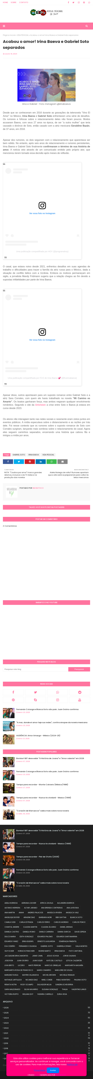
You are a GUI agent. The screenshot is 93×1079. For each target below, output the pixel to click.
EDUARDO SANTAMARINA (67, 936)
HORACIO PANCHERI (26, 951)
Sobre (13, 2)
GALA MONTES (81, 946)
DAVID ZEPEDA (80, 932)
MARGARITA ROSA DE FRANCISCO (19, 970)
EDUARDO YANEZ (11, 941)
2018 (47, 1048)
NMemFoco (61, 1075)
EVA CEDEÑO (10, 946)
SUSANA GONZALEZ (50, 989)
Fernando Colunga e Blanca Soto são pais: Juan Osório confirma (47, 709)
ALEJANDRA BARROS (65, 903)
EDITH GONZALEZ (26, 936)
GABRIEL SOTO (19, 454)
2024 (47, 1017)
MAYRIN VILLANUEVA (30, 975)
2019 (47, 1043)
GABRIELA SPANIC (64, 946)
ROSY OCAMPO (26, 984)
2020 (47, 1038)
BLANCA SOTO (76, 917)
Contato (23, 2)
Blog (37, 1075)
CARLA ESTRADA (26, 922)
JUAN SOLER (37, 960)
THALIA (65, 989)
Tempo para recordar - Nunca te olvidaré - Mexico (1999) (43, 797)
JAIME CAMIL (37, 956)
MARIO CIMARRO (44, 970)
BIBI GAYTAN (61, 917)
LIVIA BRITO (9, 965)
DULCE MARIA (10, 936)
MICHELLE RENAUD (67, 975)
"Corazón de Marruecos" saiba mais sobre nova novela (42, 810)
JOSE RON (9, 960)
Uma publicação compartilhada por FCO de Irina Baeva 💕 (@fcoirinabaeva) (42, 378)
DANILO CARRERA (46, 932)
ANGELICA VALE (72, 912)
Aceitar (53, 1070)
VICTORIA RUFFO (11, 994)
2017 (47, 1053)
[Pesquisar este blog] (35, 669)
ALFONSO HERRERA (12, 908)
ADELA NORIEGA (11, 903)
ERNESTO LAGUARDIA (46, 941)
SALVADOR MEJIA (44, 984)
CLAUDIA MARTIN (30, 927)
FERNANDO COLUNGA (28, 946)
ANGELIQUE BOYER (12, 917)
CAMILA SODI (10, 922)
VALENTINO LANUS (78, 989)
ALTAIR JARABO (30, 908)
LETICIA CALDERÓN (74, 960)
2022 (47, 1028)
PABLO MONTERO (63, 980)
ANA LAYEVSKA (73, 908)
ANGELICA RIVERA (54, 912)
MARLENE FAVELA (11, 975)
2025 (47, 1012)
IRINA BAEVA (33, 454)
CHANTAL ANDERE (12, 927)
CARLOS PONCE (78, 922)
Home (5, 2)
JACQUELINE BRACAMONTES (16, 956)
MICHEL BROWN (49, 975)
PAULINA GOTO (80, 980)
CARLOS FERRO (43, 922)
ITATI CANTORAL (75, 951)
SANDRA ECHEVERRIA (64, 984)
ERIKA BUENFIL (28, 941)
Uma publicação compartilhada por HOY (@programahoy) (42, 251)
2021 (47, 1033)
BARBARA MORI (45, 917)
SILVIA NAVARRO (31, 989)
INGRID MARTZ (45, 951)
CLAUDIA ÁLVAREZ (48, 927)
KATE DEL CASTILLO (54, 960)
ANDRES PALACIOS (35, 912)
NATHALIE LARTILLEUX (13, 980)
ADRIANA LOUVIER (29, 903)
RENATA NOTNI (11, 984)
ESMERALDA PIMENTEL (68, 941)
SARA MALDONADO (12, 989)
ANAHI (21, 912)
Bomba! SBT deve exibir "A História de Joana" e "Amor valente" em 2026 (50, 758)
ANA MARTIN (10, 912)
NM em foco (38, 488)
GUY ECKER (9, 951)
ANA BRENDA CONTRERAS (52, 908)
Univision (40, 405)
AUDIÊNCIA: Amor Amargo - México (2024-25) (38, 735)
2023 (47, 1023)
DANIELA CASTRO (12, 932)
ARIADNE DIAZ (29, 917)
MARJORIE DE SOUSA (63, 970)
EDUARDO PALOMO (45, 936)
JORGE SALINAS (69, 956)
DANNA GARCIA (64, 932)
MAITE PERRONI (34, 965)
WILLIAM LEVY (27, 994)
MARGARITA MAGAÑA (74, 965)
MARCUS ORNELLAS (53, 965)
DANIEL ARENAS (66, 927)
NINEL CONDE (47, 980)
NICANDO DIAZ (32, 980)
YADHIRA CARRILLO (45, 994)
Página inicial (9, 35)
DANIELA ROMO (29, 932)
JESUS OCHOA (53, 956)
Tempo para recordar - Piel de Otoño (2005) (37, 856)
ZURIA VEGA (62, 994)
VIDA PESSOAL (22, 35)
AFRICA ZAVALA (46, 903)
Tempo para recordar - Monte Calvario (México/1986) (42, 784)
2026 (47, 1007)
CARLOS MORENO (61, 922)
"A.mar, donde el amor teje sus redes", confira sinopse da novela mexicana (51, 722)
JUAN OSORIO (22, 960)
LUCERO (21, 965)
